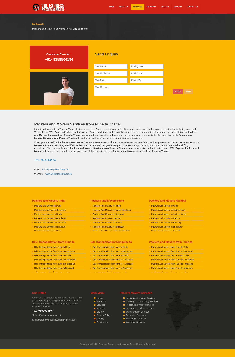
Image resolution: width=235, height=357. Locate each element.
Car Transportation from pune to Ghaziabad (113, 259)
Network (151, 7)
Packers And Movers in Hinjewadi (108, 214)
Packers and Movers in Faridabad (50, 222)
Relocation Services (136, 315)
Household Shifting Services (140, 305)
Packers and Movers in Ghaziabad (50, 218)
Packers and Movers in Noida (48, 214)
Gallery (165, 7)
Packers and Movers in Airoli (164, 206)
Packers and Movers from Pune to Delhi (169, 247)
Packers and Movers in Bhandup (166, 222)
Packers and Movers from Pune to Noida (170, 255)
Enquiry (178, 7)
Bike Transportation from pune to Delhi (52, 247)
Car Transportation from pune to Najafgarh (112, 268)
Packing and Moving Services (140, 298)
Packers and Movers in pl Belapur (167, 227)
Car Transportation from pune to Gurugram (112, 251)
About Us (123, 7)
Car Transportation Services (140, 308)
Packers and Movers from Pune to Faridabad (172, 264)
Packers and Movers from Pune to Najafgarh (172, 268)
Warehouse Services (136, 318)
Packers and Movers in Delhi (47, 206)
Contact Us (192, 7)
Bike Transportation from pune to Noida (52, 255)
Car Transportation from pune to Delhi (110, 247)
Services (137, 7)
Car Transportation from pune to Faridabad (112, 264)
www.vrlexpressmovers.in (58, 174)
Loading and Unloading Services (142, 301)
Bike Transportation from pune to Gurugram (54, 251)
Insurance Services (135, 322)
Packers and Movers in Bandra (165, 218)
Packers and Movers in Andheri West (168, 214)
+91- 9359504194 (59, 59)
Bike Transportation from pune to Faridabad (54, 264)
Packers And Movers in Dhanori (107, 222)
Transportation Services (137, 311)
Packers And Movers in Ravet (106, 218)
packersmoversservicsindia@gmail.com (55, 319)
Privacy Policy (103, 315)
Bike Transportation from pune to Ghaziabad (55, 259)
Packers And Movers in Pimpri (107, 206)
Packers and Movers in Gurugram (50, 210)
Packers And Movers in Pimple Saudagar (112, 210)
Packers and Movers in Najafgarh (49, 227)
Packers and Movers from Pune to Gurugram (172, 251)
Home (111, 7)
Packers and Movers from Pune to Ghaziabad (172, 259)
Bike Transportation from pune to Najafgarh (54, 268)
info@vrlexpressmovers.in (55, 169)
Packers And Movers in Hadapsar (108, 227)
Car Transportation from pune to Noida (111, 255)
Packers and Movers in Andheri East (168, 210)
